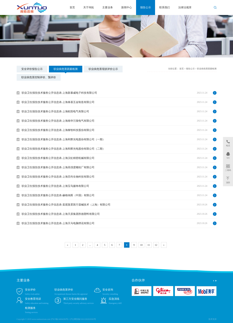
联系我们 (164, 7)
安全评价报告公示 (32, 69)
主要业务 (107, 7)
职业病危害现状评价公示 (103, 69)
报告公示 (145, 7)
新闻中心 (126, 7)
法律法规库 (185, 7)
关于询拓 (88, 7)
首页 (72, 7)
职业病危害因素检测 (66, 69)
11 (148, 245)
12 (156, 245)
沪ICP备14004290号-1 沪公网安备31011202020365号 (73, 319)
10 (141, 245)
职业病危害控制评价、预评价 (38, 77)
